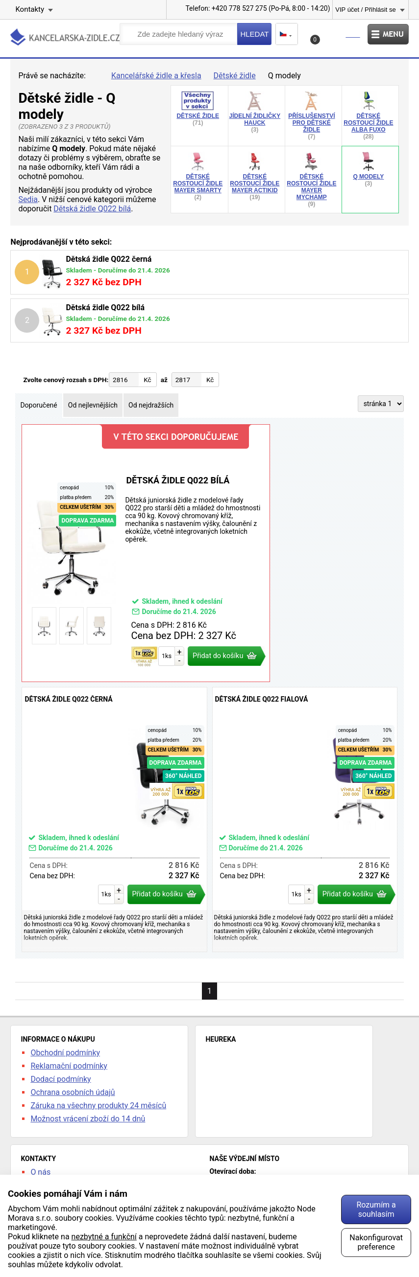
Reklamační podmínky (68, 1066)
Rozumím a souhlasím (375, 1209)
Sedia (28, 199)
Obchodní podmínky (65, 1052)
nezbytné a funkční (104, 1236)
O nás (40, 1172)
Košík (336, 37)
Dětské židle (235, 75)
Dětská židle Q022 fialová (305, 819)
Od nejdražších (150, 405)
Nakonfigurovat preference (376, 1242)
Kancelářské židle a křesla (156, 75)
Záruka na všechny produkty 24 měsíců (98, 1105)
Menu (388, 34)
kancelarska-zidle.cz (65, 37)
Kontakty (29, 9)
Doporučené (38, 405)
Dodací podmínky (60, 1079)
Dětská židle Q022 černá (114, 819)
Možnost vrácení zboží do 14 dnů (87, 1118)
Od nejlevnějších (93, 405)
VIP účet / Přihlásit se (365, 9)
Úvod (95, 75)
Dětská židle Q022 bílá (92, 208)
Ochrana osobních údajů (72, 1092)
